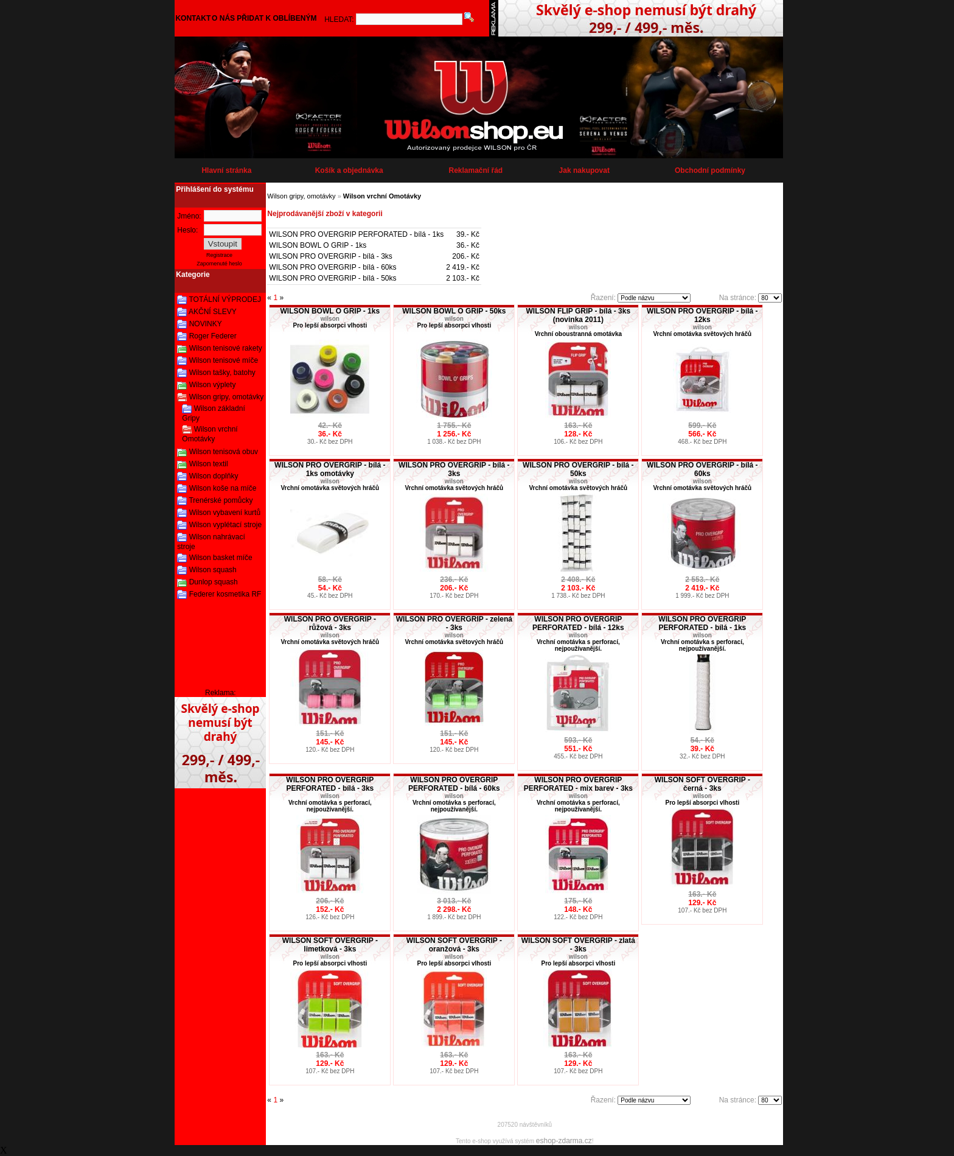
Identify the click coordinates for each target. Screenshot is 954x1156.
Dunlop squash (213, 582)
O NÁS (223, 18)
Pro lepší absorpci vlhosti (330, 325)
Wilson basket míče (220, 557)
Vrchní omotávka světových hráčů (702, 334)
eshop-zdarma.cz (564, 1141)
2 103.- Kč (462, 278)
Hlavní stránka (226, 170)
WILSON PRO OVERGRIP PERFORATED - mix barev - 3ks (578, 784)
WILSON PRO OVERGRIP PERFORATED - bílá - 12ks (578, 623)
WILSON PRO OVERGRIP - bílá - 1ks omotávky (329, 469)
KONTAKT (193, 18)
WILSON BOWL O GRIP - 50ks (454, 311)
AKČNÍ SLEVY (213, 311)
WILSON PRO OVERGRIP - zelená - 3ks (454, 623)
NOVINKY (205, 324)
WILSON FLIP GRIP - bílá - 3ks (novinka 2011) (578, 315)
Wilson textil (208, 464)
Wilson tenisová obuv (223, 451)
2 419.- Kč (462, 267)
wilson (330, 318)
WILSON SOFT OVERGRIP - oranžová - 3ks (454, 944)
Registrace (219, 255)
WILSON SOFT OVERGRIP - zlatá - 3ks (578, 944)
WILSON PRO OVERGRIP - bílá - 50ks (332, 278)
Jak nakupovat (584, 170)
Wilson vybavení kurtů (224, 512)
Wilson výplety (212, 384)
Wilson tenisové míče (223, 360)
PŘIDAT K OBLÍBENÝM (276, 18)
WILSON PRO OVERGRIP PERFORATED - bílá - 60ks (454, 784)
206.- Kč (465, 256)
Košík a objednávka (349, 170)
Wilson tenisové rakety (225, 348)
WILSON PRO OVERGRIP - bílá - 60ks (332, 267)
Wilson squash (213, 570)
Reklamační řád (475, 170)
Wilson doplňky (213, 476)
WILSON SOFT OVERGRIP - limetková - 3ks (330, 944)
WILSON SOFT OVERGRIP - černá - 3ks (702, 784)
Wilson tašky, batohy (222, 372)
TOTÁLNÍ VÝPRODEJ (224, 299)
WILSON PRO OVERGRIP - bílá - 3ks (330, 256)
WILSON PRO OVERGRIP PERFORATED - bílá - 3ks (330, 784)
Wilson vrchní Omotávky (209, 434)
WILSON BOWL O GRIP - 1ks (317, 245)
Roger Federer (213, 336)
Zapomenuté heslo (219, 264)
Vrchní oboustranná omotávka (578, 334)
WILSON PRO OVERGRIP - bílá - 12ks (702, 315)
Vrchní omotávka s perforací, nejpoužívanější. (578, 645)
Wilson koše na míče (223, 488)
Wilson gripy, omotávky (226, 397)
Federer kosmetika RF (225, 594)
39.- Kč (467, 234)
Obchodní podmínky (710, 170)
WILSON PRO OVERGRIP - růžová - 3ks (330, 623)
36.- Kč (467, 245)
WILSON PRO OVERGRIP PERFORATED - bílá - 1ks (356, 234)
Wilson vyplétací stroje (225, 524)
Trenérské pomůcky (220, 500)
